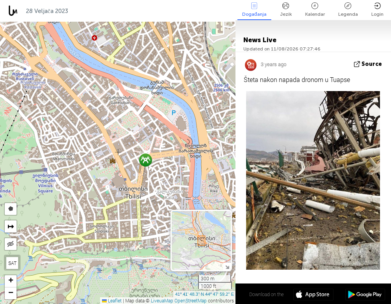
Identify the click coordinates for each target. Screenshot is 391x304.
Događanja (254, 9)
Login (377, 9)
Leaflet (112, 300)
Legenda (348, 9)
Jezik (286, 9)
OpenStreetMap (190, 300)
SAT (12, 263)
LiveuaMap (162, 300)
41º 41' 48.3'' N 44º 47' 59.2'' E (204, 294)
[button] (145, 160)
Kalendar (315, 9)
